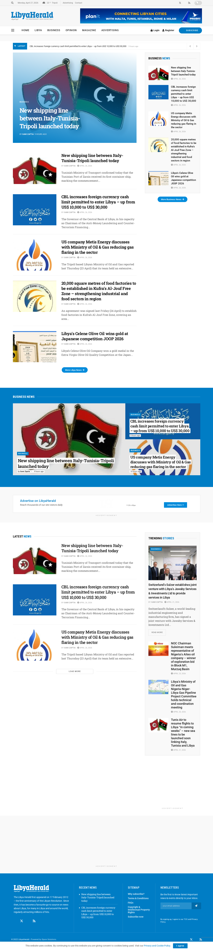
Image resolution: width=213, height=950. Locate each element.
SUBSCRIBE (190, 30)
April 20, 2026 (178, 712)
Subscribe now (135, 916)
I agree (180, 945)
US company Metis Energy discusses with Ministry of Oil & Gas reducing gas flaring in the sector (97, 247)
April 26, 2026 (84, 166)
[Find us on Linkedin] (27, 918)
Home (25, 30)
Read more (159, 631)
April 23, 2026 (178, 673)
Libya (38, 30)
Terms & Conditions (138, 898)
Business (53, 30)
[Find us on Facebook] (15, 918)
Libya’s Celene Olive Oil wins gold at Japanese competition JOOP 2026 (94, 336)
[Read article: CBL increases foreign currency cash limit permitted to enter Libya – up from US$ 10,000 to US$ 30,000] (34, 209)
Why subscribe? (136, 894)
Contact (78, 3)
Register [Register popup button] (168, 30)
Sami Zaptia (28, 134)
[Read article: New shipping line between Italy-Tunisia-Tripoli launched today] (34, 168)
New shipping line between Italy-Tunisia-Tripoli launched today (59, 46)
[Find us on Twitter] (21, 918)
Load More (75, 671)
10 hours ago (135, 471)
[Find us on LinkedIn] (196, 940)
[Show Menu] (12, 30)
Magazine (89, 30)
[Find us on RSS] (34, 918)
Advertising (68, 3)
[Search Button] (12, 3)
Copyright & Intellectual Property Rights (139, 910)
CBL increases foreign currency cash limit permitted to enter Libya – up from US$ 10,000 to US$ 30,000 (98, 202)
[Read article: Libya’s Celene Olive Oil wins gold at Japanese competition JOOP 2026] (34, 346)
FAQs (130, 902)
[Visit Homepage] (32, 16)
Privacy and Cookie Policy (157, 945)
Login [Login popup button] (155, 30)
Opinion (71, 30)
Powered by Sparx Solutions (43, 939)
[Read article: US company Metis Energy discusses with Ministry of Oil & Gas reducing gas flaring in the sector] (34, 254)
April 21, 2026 (171, 602)
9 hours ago (39, 471)
